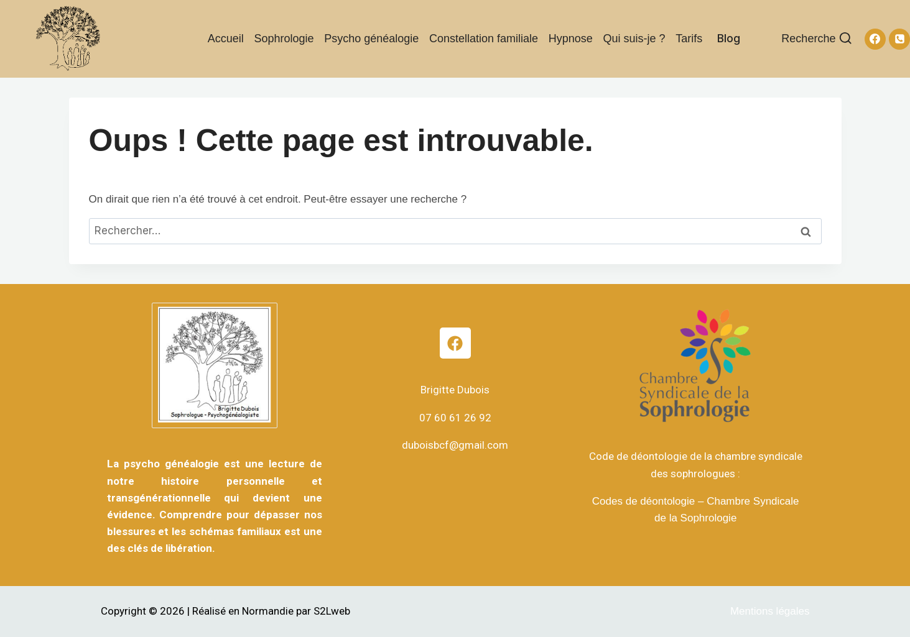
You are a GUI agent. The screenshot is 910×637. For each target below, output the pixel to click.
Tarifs (689, 38)
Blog (728, 38)
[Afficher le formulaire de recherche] (817, 38)
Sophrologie (283, 38)
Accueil (226, 38)
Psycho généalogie (371, 38)
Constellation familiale (483, 38)
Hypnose (571, 38)
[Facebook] (875, 39)
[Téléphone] (899, 39)
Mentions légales (770, 611)
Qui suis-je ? (634, 38)
